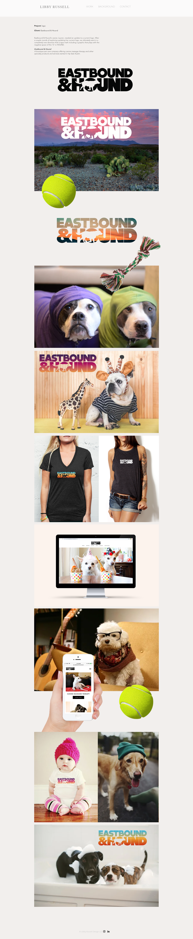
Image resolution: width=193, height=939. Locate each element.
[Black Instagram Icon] (104, 931)
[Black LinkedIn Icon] (108, 931)
